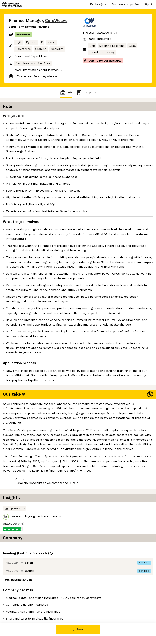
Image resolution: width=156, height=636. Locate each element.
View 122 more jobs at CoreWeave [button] (32, 607)
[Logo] (12, 4)
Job (66, 93)
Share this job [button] (18, 601)
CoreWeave (56, 20)
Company (86, 93)
